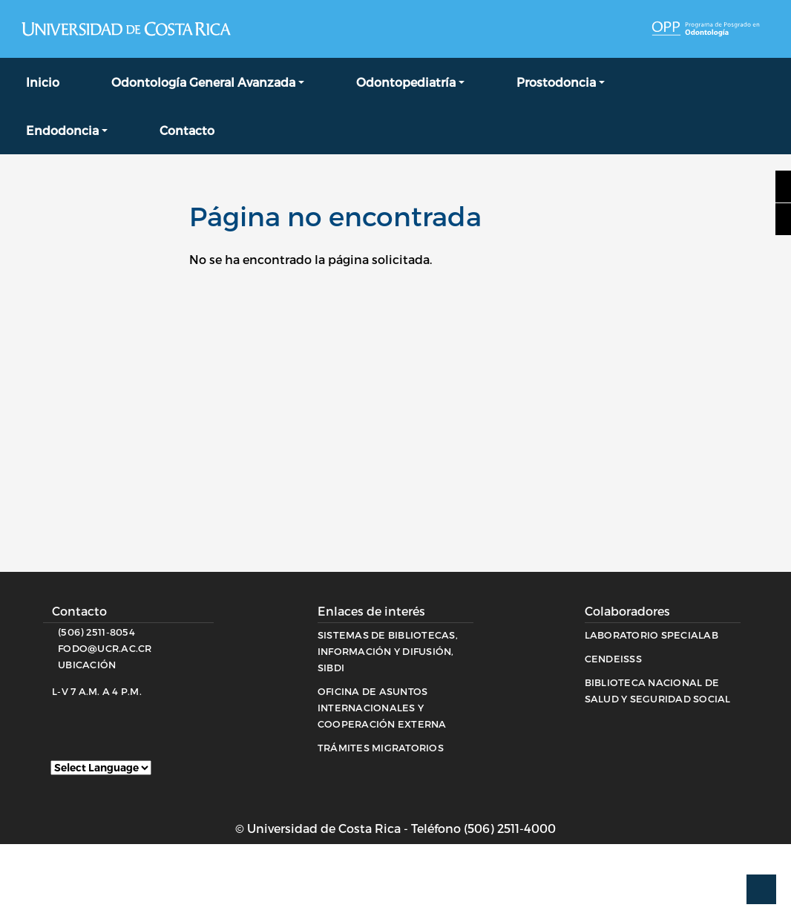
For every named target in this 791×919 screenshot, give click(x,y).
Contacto (187, 130)
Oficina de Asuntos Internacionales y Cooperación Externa (382, 707)
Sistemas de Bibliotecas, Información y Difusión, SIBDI (388, 651)
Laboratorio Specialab (651, 635)
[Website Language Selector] (100, 767)
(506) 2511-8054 (96, 632)
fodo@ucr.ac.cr (105, 648)
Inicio (42, 82)
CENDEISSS (613, 659)
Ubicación (87, 665)
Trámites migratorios (381, 748)
